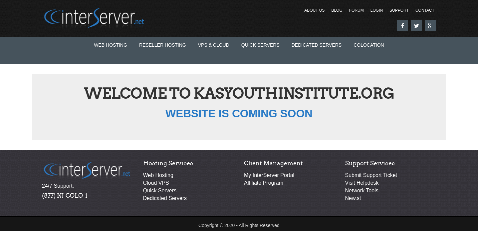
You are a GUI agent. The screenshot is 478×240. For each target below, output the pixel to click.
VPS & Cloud (213, 45)
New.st (353, 198)
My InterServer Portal (269, 175)
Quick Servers (260, 45)
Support (399, 10)
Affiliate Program (263, 183)
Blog (336, 10)
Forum (356, 10)
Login (376, 10)
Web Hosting (110, 45)
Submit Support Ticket (371, 175)
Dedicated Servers (317, 45)
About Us (314, 10)
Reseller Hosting (162, 45)
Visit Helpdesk (362, 183)
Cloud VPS (156, 183)
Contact (424, 10)
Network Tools (361, 190)
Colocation (369, 45)
